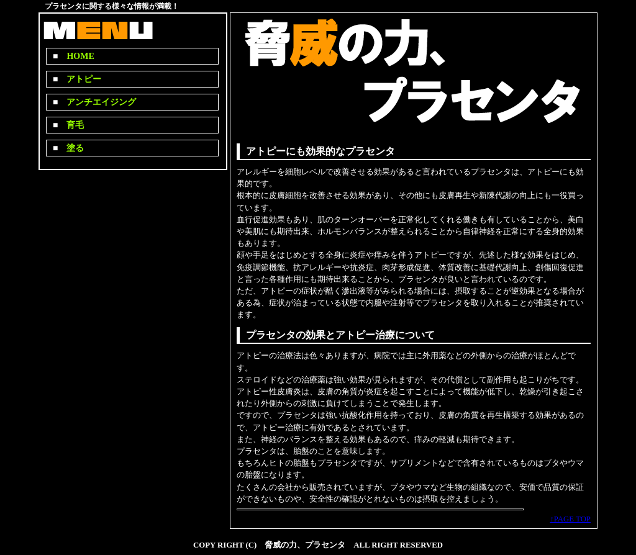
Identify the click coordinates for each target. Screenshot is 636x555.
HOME (76, 56)
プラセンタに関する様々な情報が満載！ (112, 6)
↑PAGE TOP (570, 519)
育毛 (71, 125)
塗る (71, 148)
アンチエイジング (97, 102)
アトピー (79, 79)
